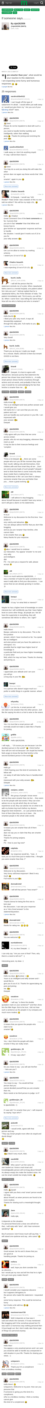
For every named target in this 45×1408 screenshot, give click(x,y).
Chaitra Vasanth (17, 191)
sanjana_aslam (17, 790)
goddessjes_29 (17, 1049)
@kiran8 (14, 369)
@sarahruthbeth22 (17, 99)
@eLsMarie (15, 495)
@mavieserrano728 (17, 1315)
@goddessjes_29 (17, 1052)
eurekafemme (16, 943)
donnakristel (16, 884)
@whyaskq (14, 704)
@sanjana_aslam (17, 792)
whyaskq (14, 701)
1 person (4, 112)
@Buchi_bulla (15, 280)
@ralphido (14, 851)
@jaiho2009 (15, 1213)
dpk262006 (19, 23)
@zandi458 (15, 1162)
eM (12, 492)
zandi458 (14, 1159)
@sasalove (15, 999)
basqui (14, 597)
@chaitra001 (15, 194)
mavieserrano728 (18, 1312)
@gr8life (14, 737)
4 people (4, 87)
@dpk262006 (15, 26)
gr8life (13, 735)
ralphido (14, 848)
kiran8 (13, 366)
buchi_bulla (16, 278)
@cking (5, 110)
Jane (13, 1210)
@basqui (14, 599)
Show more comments (11, 186)
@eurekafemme (16, 945)
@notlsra (14, 1264)
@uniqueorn (15, 1364)
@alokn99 (14, 1126)
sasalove (14, 996)
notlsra (14, 1262)
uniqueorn (15, 1361)
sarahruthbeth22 (18, 96)
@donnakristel (16, 887)
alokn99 (14, 1123)
